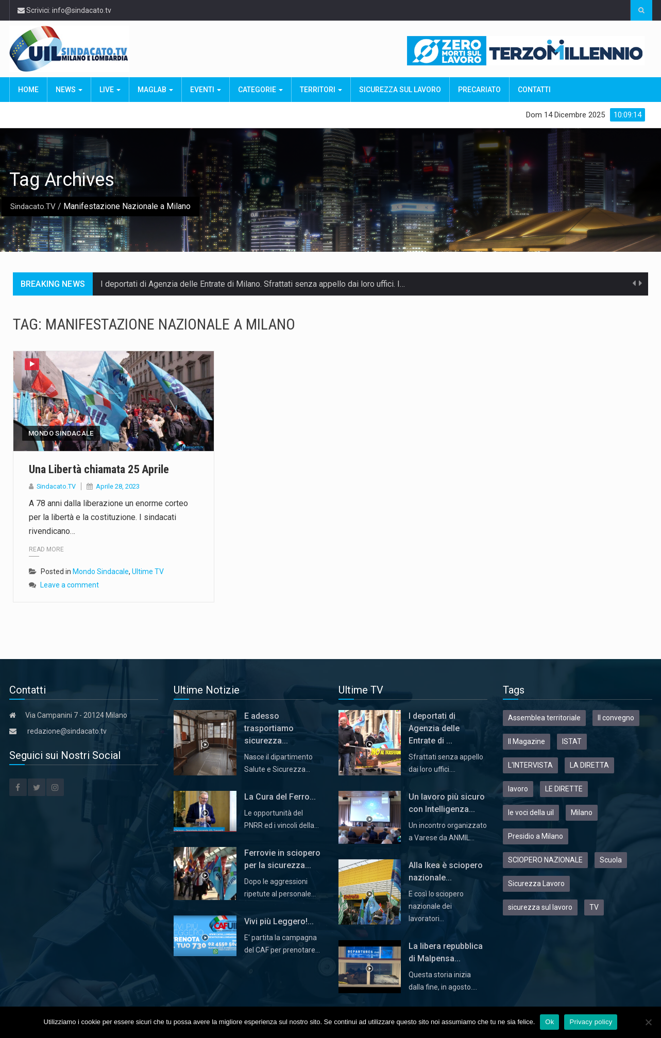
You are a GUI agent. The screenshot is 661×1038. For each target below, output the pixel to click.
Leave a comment (69, 585)
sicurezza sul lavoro (540, 907)
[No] (648, 1022)
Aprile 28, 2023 (118, 486)
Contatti (534, 89)
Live (110, 89)
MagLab (155, 89)
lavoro (518, 789)
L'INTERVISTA (530, 765)
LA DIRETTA (589, 765)
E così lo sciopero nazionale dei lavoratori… (436, 906)
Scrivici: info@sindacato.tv (64, 10)
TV (594, 907)
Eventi (205, 89)
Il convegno (616, 718)
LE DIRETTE (564, 789)
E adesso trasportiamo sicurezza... (269, 728)
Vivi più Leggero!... (279, 921)
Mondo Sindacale (61, 433)
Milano (581, 812)
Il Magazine (526, 741)
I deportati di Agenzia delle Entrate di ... (434, 728)
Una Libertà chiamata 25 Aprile (105, 469)
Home (28, 89)
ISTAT (572, 741)
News (69, 89)
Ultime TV (148, 571)
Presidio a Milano (535, 836)
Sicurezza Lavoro (536, 883)
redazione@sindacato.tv (67, 731)
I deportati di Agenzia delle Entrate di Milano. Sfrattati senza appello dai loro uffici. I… (252, 284)
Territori (321, 89)
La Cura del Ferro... (280, 797)
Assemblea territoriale (544, 718)
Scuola (611, 860)
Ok (549, 1022)
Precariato (479, 89)
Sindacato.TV (33, 206)
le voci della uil (531, 812)
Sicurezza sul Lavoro (400, 89)
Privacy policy (590, 1022)
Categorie (260, 89)
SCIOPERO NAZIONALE (545, 860)
